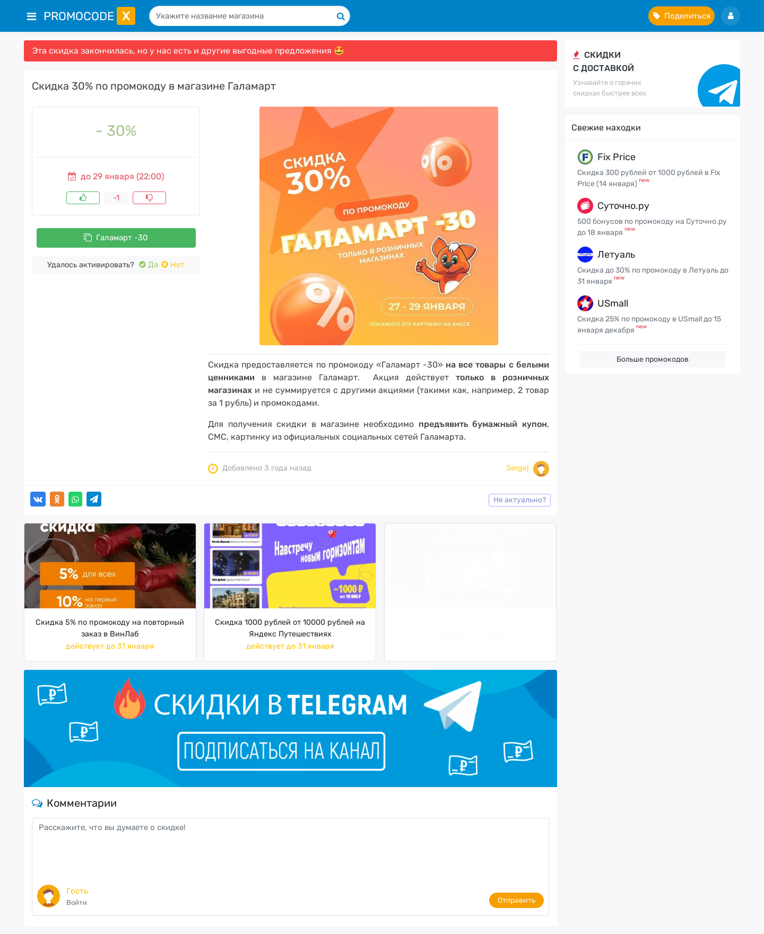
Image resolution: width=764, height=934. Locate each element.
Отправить (516, 900)
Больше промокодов (653, 359)
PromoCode (89, 16)
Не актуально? (519, 499)
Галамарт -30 (116, 237)
